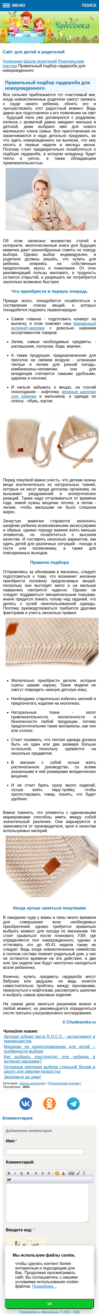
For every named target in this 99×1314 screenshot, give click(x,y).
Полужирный (9, 1173)
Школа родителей (32, 1083)
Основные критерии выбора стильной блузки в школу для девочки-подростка (49, 1069)
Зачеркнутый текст (28, 1173)
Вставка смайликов (57, 1173)
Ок (49, 1304)
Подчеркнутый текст (22, 1173)
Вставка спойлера (9, 1179)
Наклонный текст (15, 1173)
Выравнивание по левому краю (36, 1173)
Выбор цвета (63, 1173)
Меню (14, 5)
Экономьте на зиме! (22, 1077)
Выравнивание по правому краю (49, 1173)
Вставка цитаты (78, 1173)
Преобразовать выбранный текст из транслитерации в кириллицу (84, 1173)
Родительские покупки (63, 1083)
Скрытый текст (71, 1173)
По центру (42, 1173)
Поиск (89, 5)
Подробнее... (44, 1286)
